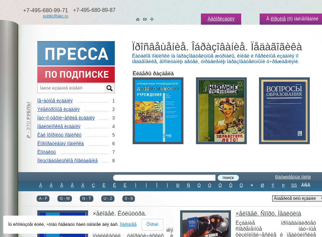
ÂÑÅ (305, 185)
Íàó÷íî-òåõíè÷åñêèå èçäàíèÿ (66, 117)
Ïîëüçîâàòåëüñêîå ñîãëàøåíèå (67, 160)
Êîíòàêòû (46, 152)
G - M (65, 198)
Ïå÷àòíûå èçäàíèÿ (55, 100)
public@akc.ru (55, 16)
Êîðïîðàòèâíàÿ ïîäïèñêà (60, 143)
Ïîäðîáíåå (128, 224)
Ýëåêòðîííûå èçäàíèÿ (58, 109)
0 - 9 (129, 198)
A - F (43, 198)
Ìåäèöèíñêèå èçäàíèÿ (58, 126)
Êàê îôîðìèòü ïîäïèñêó (59, 135)
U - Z (108, 198)
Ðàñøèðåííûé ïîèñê (293, 176)
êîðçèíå (278, 18)
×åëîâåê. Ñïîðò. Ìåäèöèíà (268, 213)
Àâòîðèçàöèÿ (221, 18)
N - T (86, 198)
